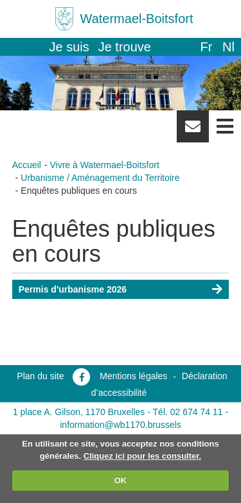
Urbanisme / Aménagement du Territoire (100, 178)
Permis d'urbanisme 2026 (73, 289)
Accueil (26, 165)
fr (206, 47)
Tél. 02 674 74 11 (188, 412)
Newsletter (193, 130)
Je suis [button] (69, 47)
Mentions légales (133, 376)
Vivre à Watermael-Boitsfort (104, 165)
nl (228, 47)
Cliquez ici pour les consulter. (143, 456)
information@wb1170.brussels (120, 425)
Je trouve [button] (124, 47)
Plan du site (40, 376)
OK (120, 480)
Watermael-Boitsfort (136, 19)
